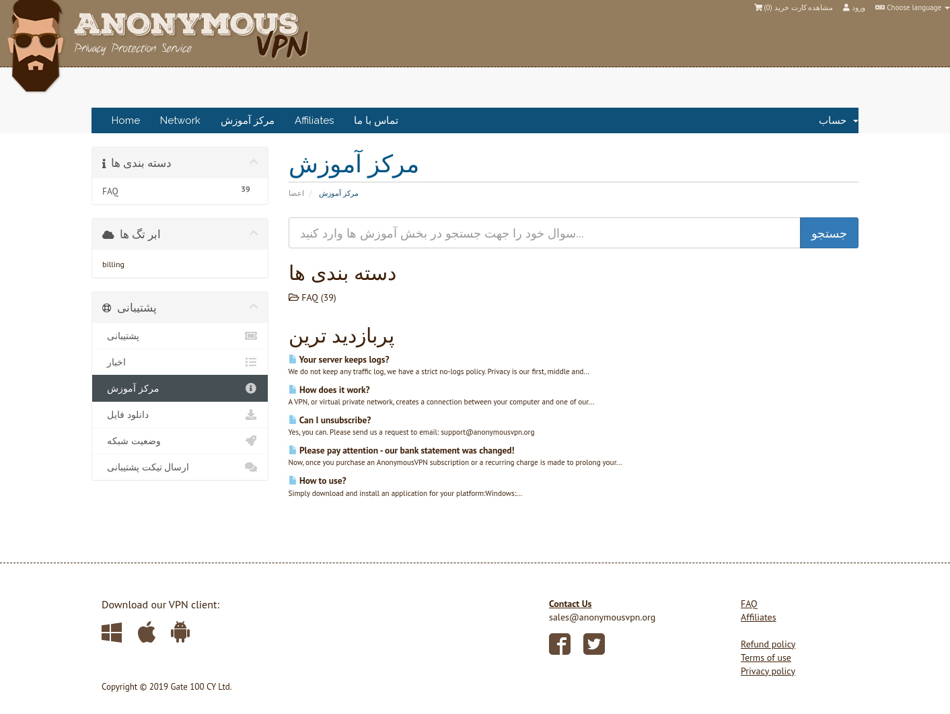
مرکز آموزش (248, 120)
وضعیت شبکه (180, 441)
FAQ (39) (312, 297)
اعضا (296, 193)
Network (180, 120)
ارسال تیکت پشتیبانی (180, 467)
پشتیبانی (180, 336)
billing (113, 264)
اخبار (180, 362)
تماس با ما (376, 120)
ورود (854, 7)
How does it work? (329, 390)
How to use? (317, 480)
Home (126, 120)
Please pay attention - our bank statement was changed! (402, 450)
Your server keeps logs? (339, 359)
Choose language (912, 7)
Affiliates (314, 120)
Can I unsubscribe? (330, 420)
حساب (838, 120)
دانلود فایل (180, 414)
